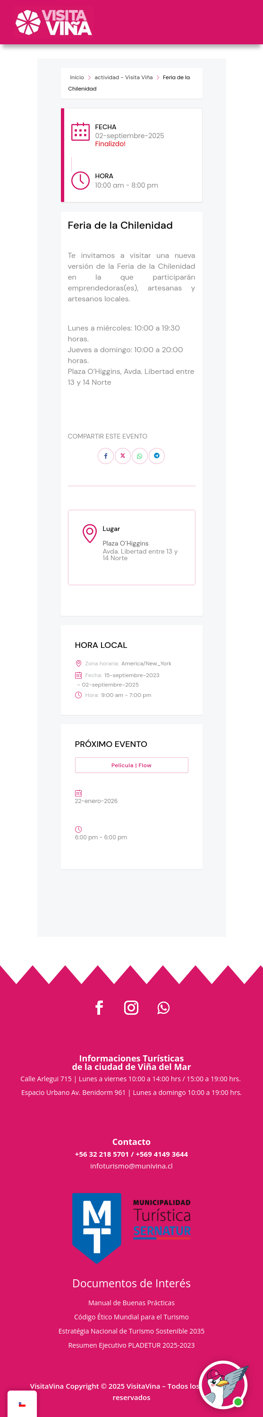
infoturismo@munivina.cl (131, 1165)
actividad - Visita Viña (124, 77)
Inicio (77, 77)
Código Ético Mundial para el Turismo (131, 1317)
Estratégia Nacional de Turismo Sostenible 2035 (132, 1331)
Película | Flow (131, 765)
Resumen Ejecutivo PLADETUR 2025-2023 (131, 1346)
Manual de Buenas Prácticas (131, 1303)
